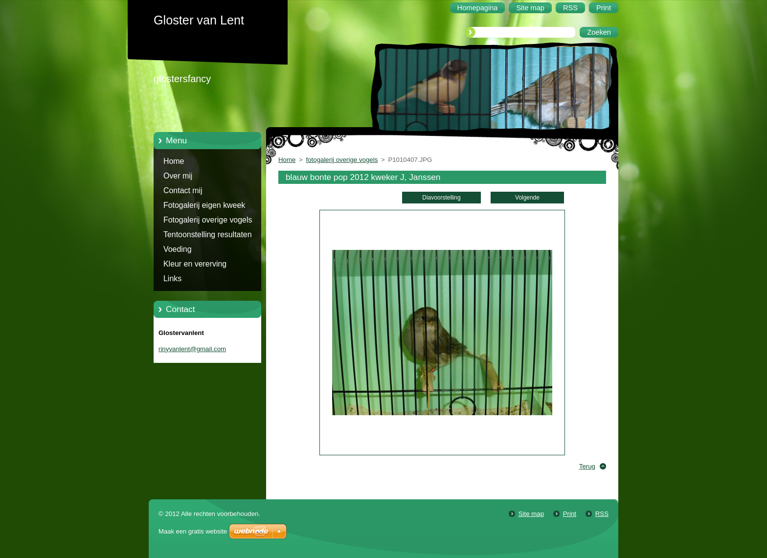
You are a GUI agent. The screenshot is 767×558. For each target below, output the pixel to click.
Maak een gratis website (192, 531)
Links (172, 278)
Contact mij (183, 190)
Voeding (177, 249)
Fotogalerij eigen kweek (204, 205)
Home (173, 161)
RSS (602, 513)
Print (569, 513)
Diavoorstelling (441, 197)
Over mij (177, 176)
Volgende (527, 197)
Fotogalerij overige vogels (207, 220)
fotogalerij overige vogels (342, 159)
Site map (531, 513)
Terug (587, 466)
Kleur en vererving (194, 264)
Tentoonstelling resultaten (207, 234)
